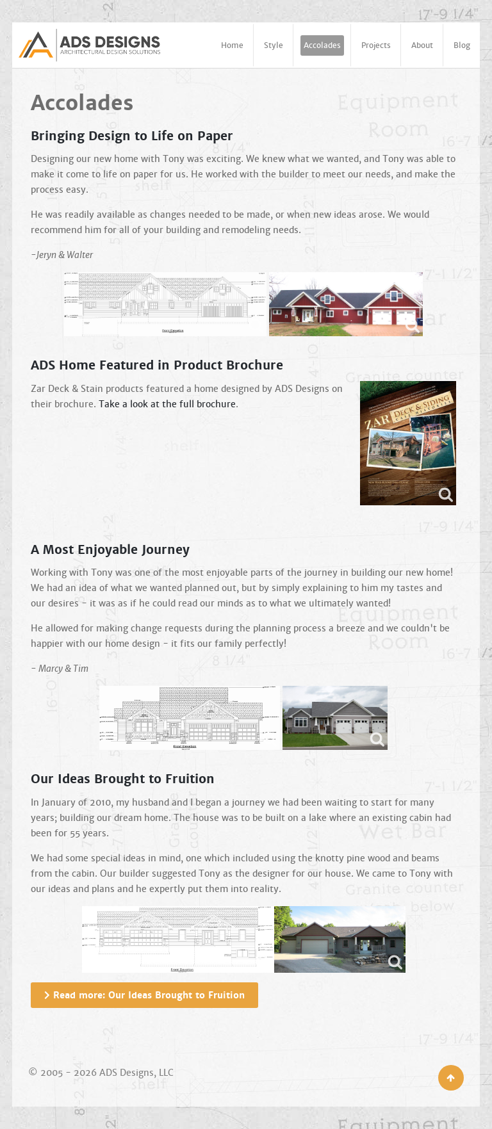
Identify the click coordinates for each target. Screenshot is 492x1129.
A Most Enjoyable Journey (110, 550)
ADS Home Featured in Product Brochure (157, 365)
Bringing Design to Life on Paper (132, 136)
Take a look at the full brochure (167, 404)
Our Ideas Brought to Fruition (123, 779)
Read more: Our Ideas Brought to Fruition (144, 995)
